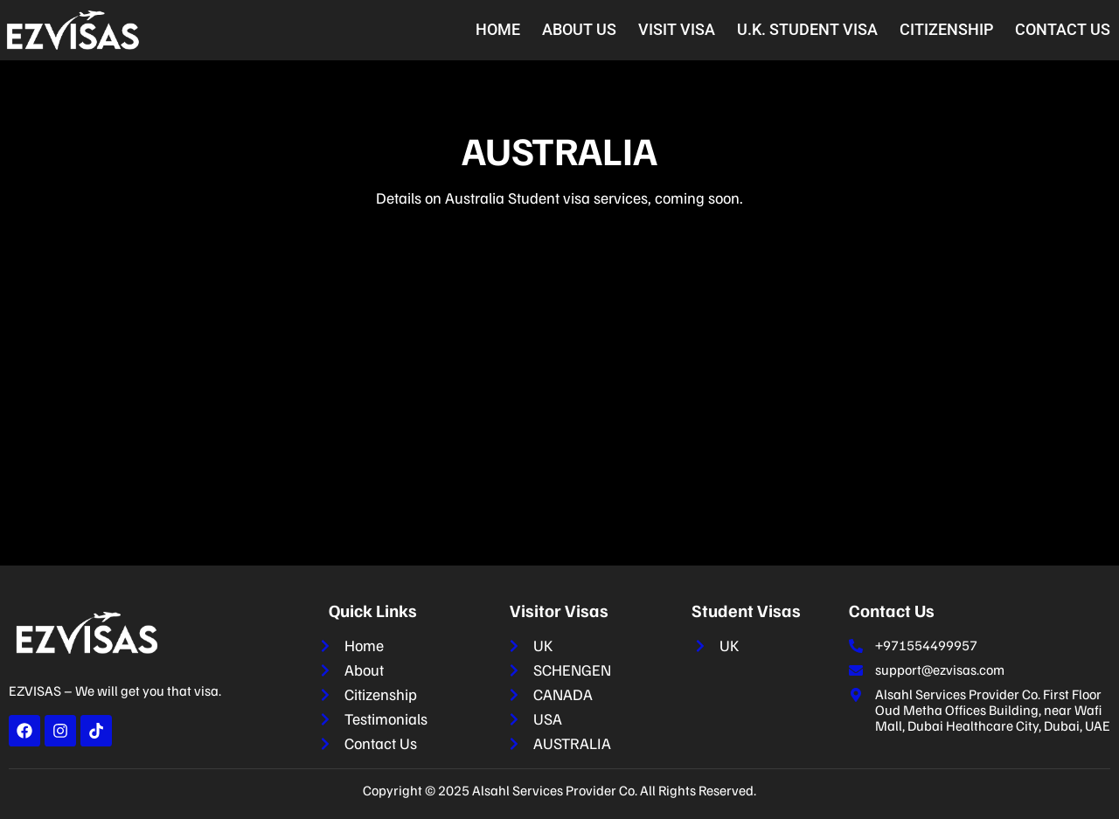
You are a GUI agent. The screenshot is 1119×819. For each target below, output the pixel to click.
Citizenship (946, 29)
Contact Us (1062, 29)
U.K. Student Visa (807, 29)
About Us (579, 29)
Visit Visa (676, 29)
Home (498, 29)
